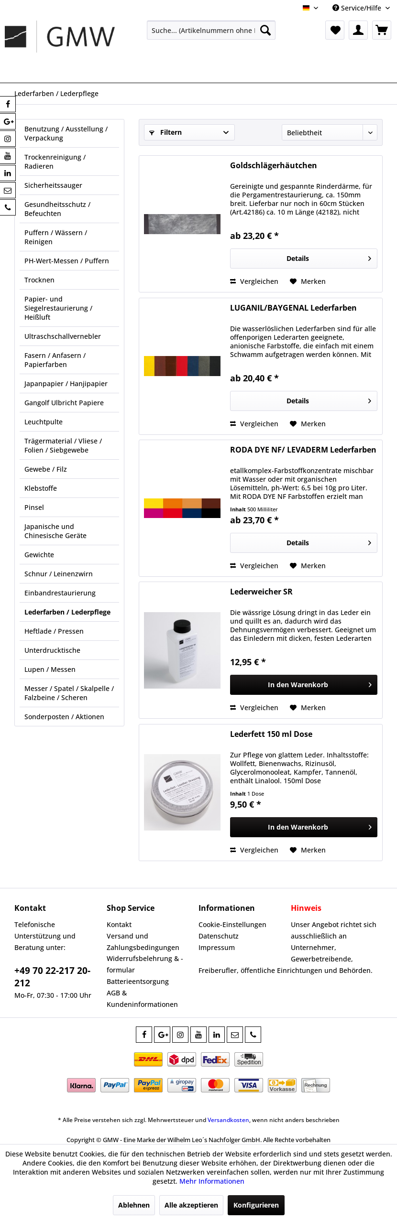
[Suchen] (265, 30)
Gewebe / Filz (45, 469)
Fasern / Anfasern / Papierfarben (55, 360)
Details (329, 257)
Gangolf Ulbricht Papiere (64, 402)
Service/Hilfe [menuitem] (357, 7)
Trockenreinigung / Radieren (55, 161)
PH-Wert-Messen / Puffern (66, 260)
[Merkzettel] (334, 30)
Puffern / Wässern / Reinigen (55, 237)
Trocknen (39, 279)
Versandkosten (228, 1120)
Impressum (216, 947)
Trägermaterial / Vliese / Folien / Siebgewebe (63, 445)
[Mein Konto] (358, 30)
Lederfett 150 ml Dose (271, 734)
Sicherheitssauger (53, 185)
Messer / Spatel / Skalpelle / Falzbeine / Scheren (69, 693)
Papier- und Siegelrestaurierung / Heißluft (58, 308)
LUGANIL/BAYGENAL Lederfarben (293, 308)
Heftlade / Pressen (54, 631)
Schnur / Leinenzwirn (58, 573)
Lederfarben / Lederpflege (67, 611)
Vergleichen (254, 281)
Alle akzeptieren (191, 1204)
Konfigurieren (256, 1204)
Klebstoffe (40, 488)
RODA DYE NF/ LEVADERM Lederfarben (303, 450)
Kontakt (119, 924)
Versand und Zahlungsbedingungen (143, 941)
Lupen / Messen (50, 669)
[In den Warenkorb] (303, 685)
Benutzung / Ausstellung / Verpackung (66, 133)
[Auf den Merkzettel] (308, 281)
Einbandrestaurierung (60, 592)
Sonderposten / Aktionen (64, 716)
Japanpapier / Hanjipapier (66, 383)
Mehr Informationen (211, 1181)
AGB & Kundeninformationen (142, 998)
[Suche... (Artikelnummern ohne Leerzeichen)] (211, 30)
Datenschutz (218, 935)
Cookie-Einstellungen (232, 924)
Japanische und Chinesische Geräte (55, 531)
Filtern (165, 132)
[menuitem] (211, 30)
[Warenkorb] (381, 30)
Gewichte (39, 554)
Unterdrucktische (52, 650)
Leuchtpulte (43, 421)
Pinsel (34, 507)
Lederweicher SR (261, 592)
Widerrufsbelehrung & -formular (145, 964)
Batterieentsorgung (138, 981)
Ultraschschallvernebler (62, 336)
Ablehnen (134, 1204)
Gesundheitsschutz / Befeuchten (57, 209)
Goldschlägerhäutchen (273, 166)
